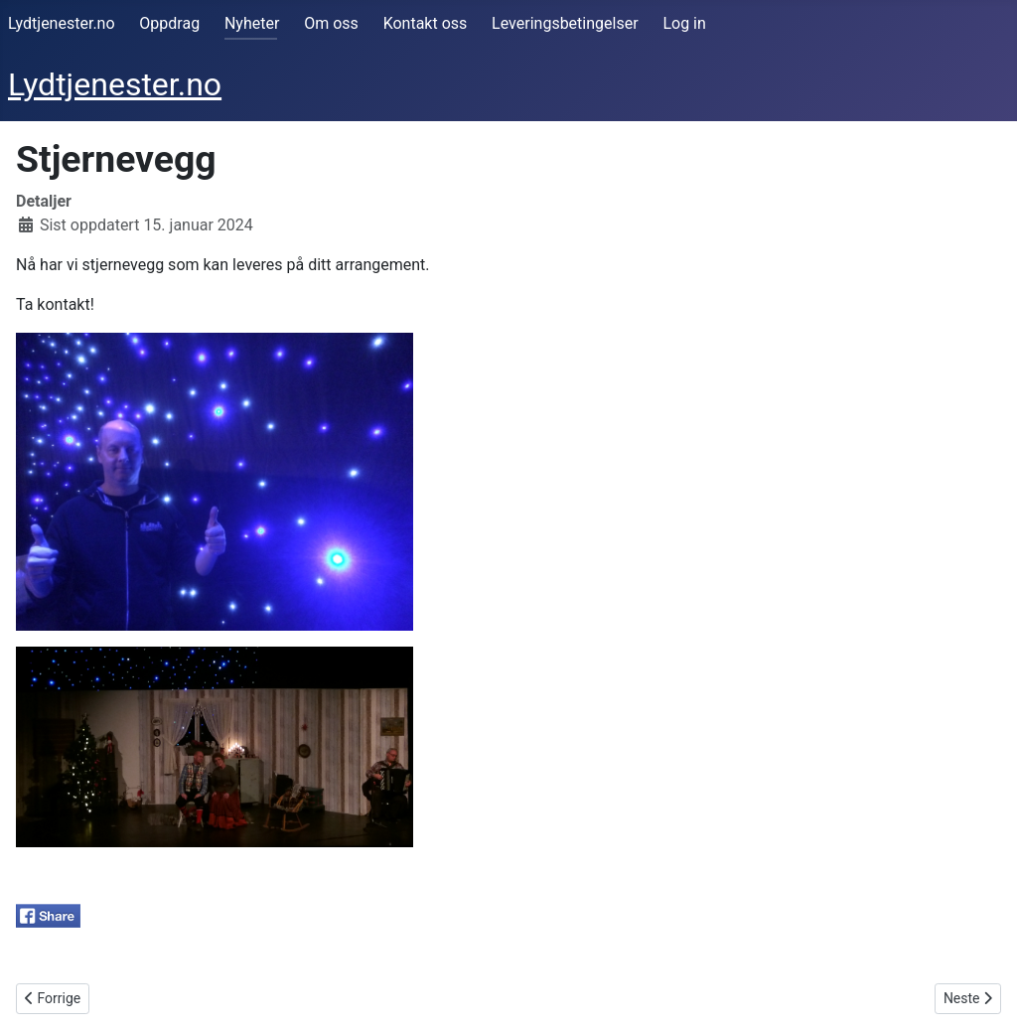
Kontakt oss (425, 23)
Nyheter (251, 23)
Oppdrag (169, 23)
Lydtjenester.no (61, 23)
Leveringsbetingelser (565, 23)
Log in (683, 23)
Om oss (331, 23)
